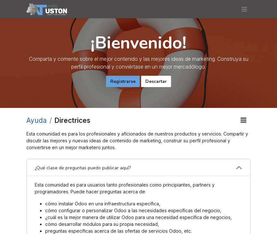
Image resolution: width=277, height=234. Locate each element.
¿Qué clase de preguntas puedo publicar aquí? (83, 168)
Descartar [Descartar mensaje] (156, 81)
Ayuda (36, 120)
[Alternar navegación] (244, 9)
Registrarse (123, 81)
